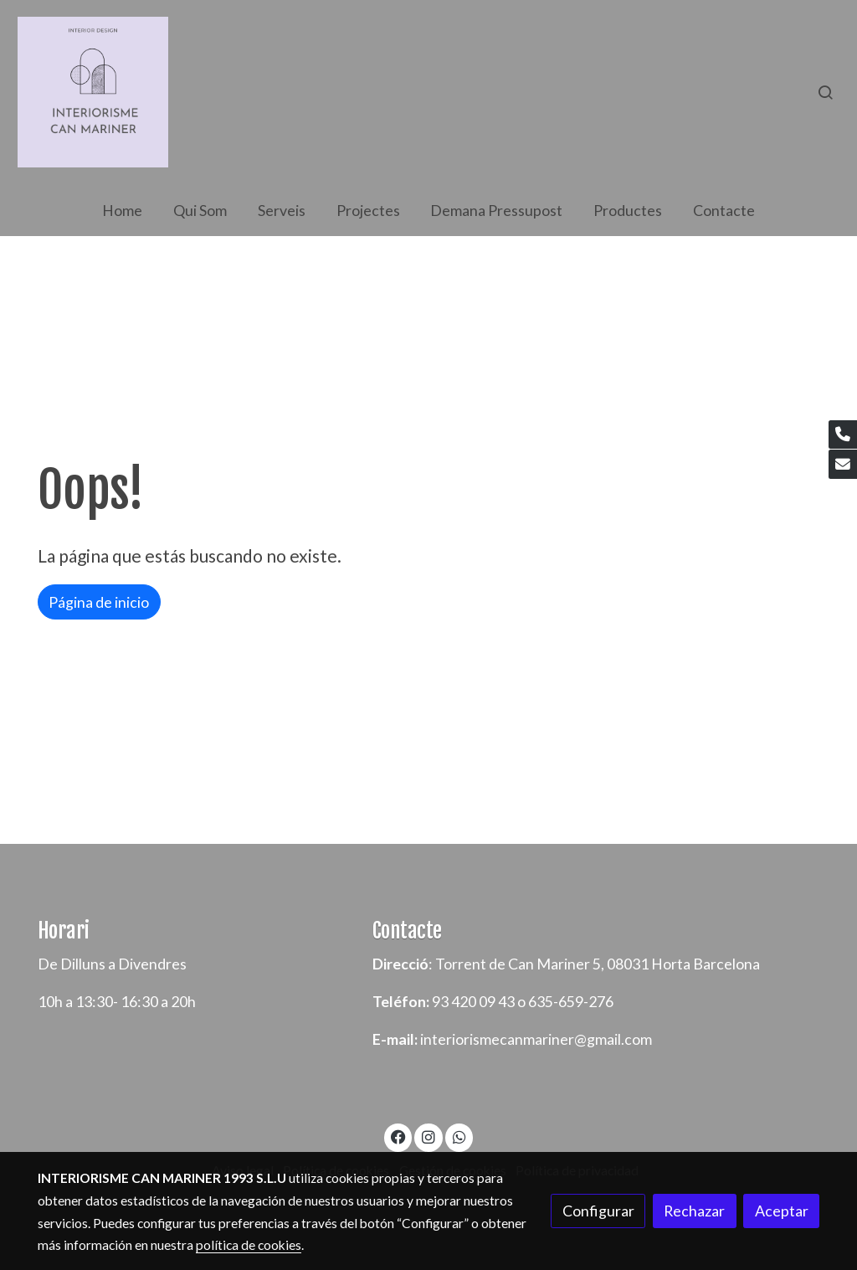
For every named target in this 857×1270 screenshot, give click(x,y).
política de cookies (248, 1244)
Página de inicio (99, 602)
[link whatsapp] (459, 1136)
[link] (93, 92)
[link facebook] (398, 1136)
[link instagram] (429, 1136)
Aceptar (781, 1210)
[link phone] (843, 435)
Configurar (598, 1210)
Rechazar (694, 1210)
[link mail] (843, 464)
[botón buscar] (825, 92)
